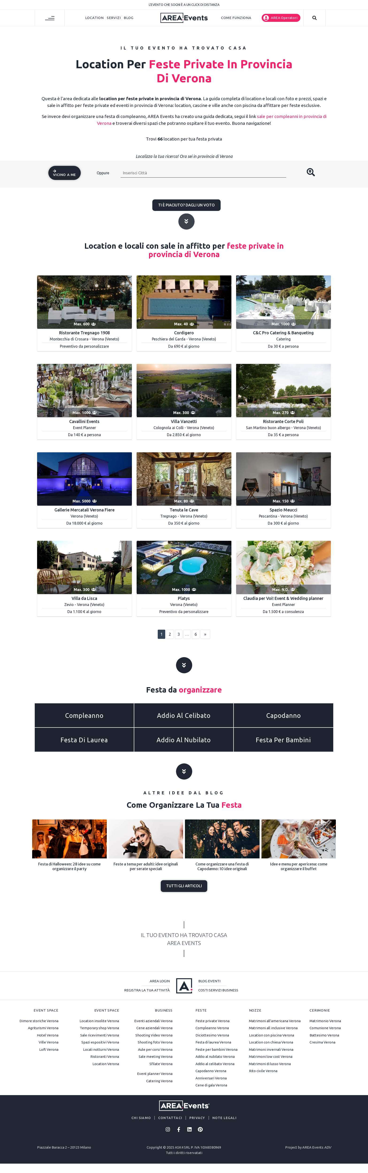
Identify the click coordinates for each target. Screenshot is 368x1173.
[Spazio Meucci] (283, 478)
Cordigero (184, 332)
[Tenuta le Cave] (184, 478)
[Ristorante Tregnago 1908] (84, 301)
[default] (184, 567)
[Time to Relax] (184, 301)
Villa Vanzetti (184, 421)
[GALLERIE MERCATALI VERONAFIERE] (84, 478)
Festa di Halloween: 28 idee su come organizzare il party (69, 866)
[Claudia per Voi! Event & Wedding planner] (283, 567)
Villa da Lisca (84, 598)
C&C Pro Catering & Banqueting (283, 332)
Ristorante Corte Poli (283, 421)
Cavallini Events (84, 421)
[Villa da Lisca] (84, 567)
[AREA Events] (183, 17)
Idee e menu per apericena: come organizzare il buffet (298, 866)
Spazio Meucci (283, 509)
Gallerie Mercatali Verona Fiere (84, 509)
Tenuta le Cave (184, 509)
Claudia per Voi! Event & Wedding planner (283, 598)
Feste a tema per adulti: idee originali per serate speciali (146, 866)
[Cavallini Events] (84, 390)
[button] (281, 18)
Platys (184, 598)
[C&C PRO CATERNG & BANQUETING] (283, 301)
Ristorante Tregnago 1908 (84, 332)
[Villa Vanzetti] (184, 390)
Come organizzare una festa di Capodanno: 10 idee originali (222, 866)
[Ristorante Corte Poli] (283, 390)
